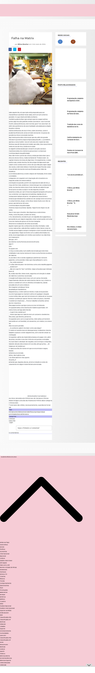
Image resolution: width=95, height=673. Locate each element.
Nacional (3, 556)
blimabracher (13, 412)
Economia (3, 551)
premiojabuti (13, 414)
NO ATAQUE (2, 594)
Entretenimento (3, 569)
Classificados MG (5, 617)
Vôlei (1, 604)
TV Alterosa (2, 653)
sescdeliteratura (23, 414)
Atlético (2, 599)
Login (11, 422)
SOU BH (1, 642)
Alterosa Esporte (5, 660)
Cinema (2, 576)
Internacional (4, 554)
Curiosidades (4, 633)
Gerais (2, 547)
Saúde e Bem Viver (6, 560)
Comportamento (5, 583)
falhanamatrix (23, 412)
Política (2, 549)
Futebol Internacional (7, 608)
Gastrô (2, 651)
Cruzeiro (3, 601)
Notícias (2, 622)
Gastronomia (4, 585)
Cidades (2, 626)
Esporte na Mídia (5, 610)
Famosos (3, 572)
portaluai (42, 412)
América (3, 597)
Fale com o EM (5, 565)
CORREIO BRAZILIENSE (5, 662)
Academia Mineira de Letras (9, 457)
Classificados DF (5, 619)
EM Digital (3, 563)
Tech (1, 588)
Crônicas (12, 419)
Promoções (4, 590)
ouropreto (35, 412)
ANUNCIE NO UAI (3, 592)
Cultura (2, 558)
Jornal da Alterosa (6, 658)
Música (2, 579)
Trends (2, 581)
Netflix (30, 412)
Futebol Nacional (5, 606)
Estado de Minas (4, 544)
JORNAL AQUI (3, 624)
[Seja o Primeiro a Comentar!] (34, 428)
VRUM (1, 615)
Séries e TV (3, 574)
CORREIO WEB (3, 665)
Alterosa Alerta (5, 656)
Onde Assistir (4, 613)
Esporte (2, 629)
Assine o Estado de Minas (8, 567)
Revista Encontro (4, 644)
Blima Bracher (23, 44)
